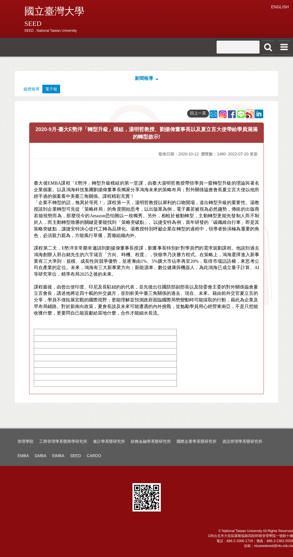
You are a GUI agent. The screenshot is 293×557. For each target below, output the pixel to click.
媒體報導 (31, 89)
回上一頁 (198, 113)
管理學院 (25, 441)
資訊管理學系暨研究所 (242, 441)
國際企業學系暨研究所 (197, 441)
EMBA (23, 455)
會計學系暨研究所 (109, 441)
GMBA (40, 455)
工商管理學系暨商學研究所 (63, 441)
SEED (75, 455)
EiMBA (58, 455)
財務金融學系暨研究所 (151, 441)
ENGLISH (280, 7)
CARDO (94, 455)
